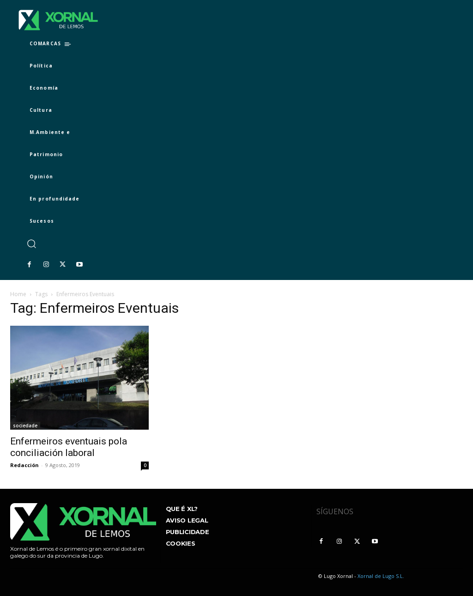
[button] (31, 243)
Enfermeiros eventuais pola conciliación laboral (68, 447)
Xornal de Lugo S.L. (381, 575)
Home (18, 294)
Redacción (24, 465)
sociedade (25, 425)
